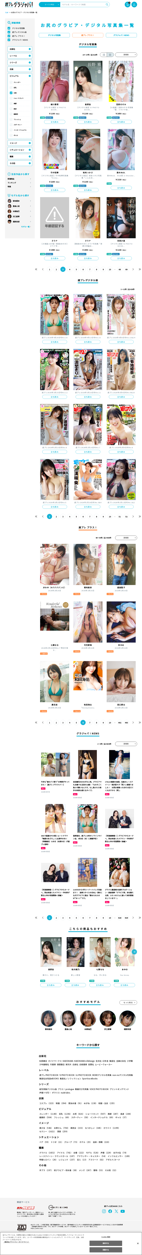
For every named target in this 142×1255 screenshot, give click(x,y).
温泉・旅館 (100, 1142)
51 (120, 516)
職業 (11, 156)
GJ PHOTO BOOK (82, 1075)
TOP (6, 12)
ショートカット (19, 98)
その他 (12, 163)
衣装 (11, 69)
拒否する (106, 1243)
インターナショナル (20, 130)
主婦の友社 (120, 1061)
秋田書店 (43, 1061)
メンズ (85, 1170)
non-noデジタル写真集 (121, 1075)
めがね (89, 1103)
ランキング (12, 182)
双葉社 (91, 1064)
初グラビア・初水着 (66, 1170)
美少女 (46, 1128)
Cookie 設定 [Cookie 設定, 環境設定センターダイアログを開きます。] (105, 1237)
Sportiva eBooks (89, 1078)
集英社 (112, 1061)
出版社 (12, 49)
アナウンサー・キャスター (91, 1156)
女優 (78, 1152)
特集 (9, 186)
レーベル (13, 55)
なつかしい (93, 1128)
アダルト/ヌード (112, 1159)
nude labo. (65, 1092)
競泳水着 (75, 1103)
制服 (61, 1103)
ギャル (16, 135)
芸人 (82, 1159)
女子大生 (119, 1152)
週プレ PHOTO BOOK (48, 1075)
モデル (92, 1152)
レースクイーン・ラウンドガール (57, 1156)
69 (126, 269)
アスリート (96, 1159)
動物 (98, 1170)
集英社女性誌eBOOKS (49, 1078)
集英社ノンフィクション (70, 1078)
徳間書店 (61, 1064)
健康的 (16, 114)
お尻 (15, 93)
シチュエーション (17, 149)
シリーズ (13, 62)
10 (110, 269)
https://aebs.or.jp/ (36, 1228)
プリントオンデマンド (118, 1089)
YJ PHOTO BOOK (66, 1075)
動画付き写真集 (81, 1089)
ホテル (85, 1142)
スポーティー (18, 125)
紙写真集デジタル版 (48, 1089)
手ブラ (46, 1170)
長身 (15, 109)
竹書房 (53, 1064)
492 (119, 722)
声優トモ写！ (45, 1092)
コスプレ (47, 1103)
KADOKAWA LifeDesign (84, 1061)
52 (126, 516)
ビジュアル (14, 76)
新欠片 (68, 1064)
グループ (71, 1142)
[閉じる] (138, 1243)
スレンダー (17, 82)
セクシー (128, 1128)
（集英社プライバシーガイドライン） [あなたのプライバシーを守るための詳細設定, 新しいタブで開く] (16, 1242)
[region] (71, 1243)
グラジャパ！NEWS (20, 40)
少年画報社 (44, 1064)
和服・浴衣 (106, 1103)
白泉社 (75, 1064)
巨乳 (15, 88)
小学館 (129, 1061)
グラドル (47, 1152)
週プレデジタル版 (19, 32)
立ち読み (55, 122)
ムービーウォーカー (103, 1064)
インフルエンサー (118, 1156)
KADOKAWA (68, 1061)
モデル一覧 (25, 226)
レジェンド (67, 1159)
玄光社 (98, 1061)
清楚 (45, 1131)
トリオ (57, 1142)
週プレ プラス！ (18, 36)
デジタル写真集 (18, 28)
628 (119, 918)
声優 (105, 1152)
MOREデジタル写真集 (100, 1075)
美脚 (15, 103)
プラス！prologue (66, 1089)
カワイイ (111, 1128)
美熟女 (76, 1128)
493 (126, 722)
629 (126, 918)
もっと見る (128, 1002)
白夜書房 (83, 1064)
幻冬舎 (105, 1061)
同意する (106, 1250)
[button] (134, 952)
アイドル (64, 1152)
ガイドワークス (55, 1061)
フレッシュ (17, 119)
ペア (44, 1142)
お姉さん (61, 1128)
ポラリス (56, 1092)
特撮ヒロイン (48, 1159)
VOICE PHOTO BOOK (98, 1089)
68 (120, 269)
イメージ (13, 143)
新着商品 (11, 179)
